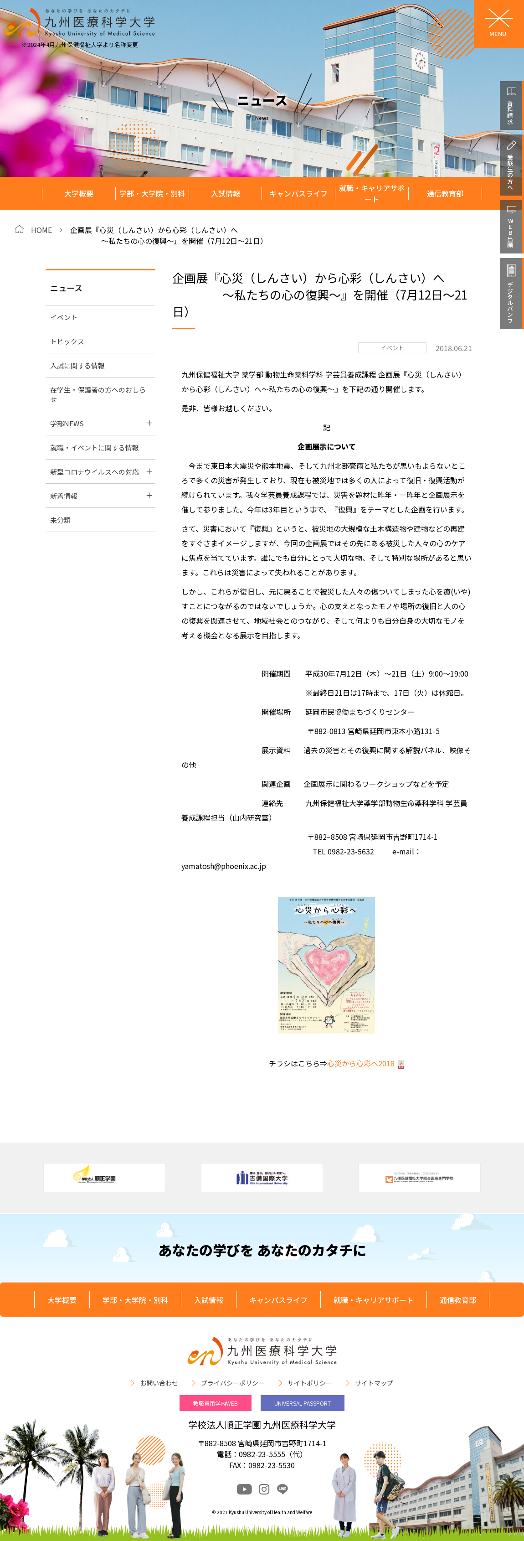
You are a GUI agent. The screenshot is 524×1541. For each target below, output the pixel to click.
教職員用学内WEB (215, 1403)
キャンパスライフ (298, 193)
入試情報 (225, 193)
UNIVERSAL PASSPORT (302, 1403)
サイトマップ (374, 1383)
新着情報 (63, 496)
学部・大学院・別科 (152, 193)
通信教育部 (445, 193)
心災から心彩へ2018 (361, 1063)
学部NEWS (67, 423)
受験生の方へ (510, 172)
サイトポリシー (310, 1383)
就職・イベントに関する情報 (94, 447)
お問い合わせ (159, 1383)
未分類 (60, 520)
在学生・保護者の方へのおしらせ (98, 394)
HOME (41, 229)
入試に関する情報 (77, 365)
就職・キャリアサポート (372, 193)
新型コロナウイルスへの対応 (94, 471)
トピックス (67, 341)
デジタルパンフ (510, 302)
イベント (63, 317)
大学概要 (78, 193)
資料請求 (510, 112)
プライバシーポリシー (233, 1383)
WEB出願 (510, 233)
